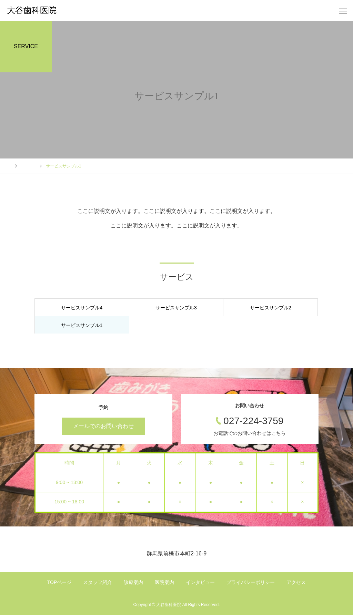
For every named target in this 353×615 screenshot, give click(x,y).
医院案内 (164, 582)
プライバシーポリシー (250, 582)
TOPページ (59, 582)
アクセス (296, 582)
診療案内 (133, 582)
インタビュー (200, 582)
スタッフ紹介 (97, 582)
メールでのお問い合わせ (103, 426)
